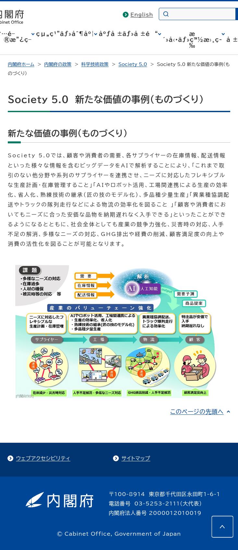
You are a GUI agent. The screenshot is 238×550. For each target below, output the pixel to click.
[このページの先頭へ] (222, 526)
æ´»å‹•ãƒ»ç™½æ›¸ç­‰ (192, 39)
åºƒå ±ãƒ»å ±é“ (128, 34)
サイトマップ (135, 458)
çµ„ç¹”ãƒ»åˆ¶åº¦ (65, 34)
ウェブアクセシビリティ (43, 458)
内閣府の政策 (57, 64)
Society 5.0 (133, 64)
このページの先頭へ (197, 411)
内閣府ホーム (21, 64)
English (142, 14)
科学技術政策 (94, 64)
